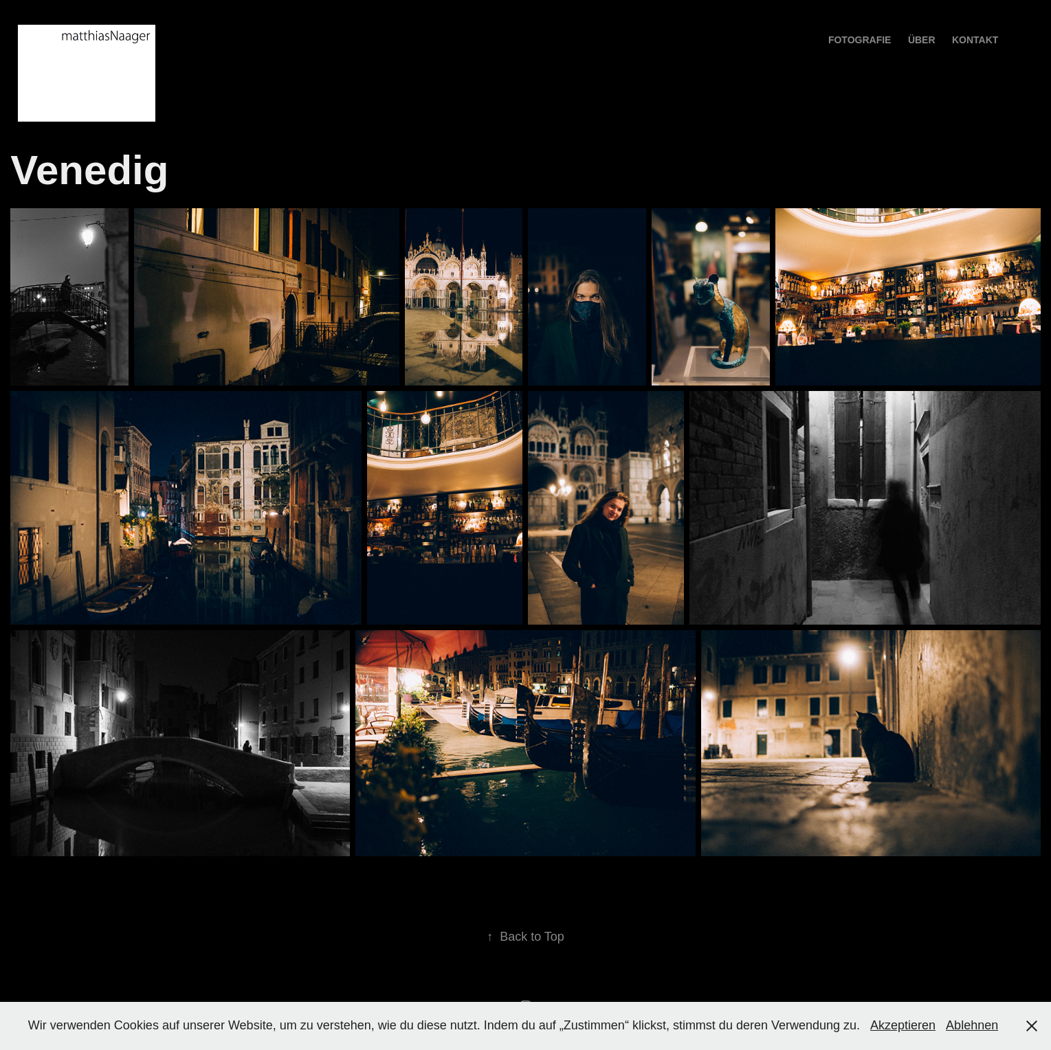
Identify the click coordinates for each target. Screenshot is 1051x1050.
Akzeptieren (903, 1025)
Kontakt (975, 39)
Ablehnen (972, 1025)
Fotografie (860, 39)
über (922, 39)
